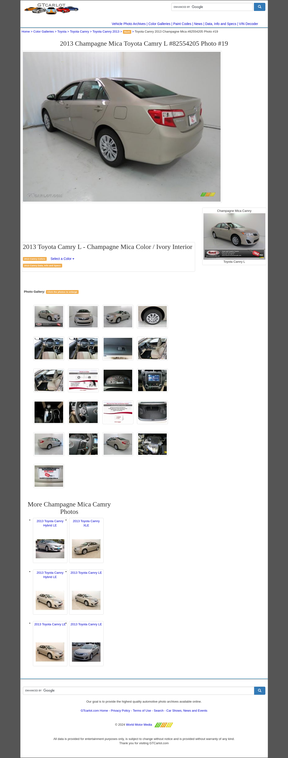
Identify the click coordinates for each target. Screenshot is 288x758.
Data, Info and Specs (220, 24)
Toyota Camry (79, 31)
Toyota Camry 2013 (105, 31)
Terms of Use (142, 710)
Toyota (61, 31)
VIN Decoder (248, 24)
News (198, 24)
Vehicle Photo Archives (129, 24)
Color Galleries (159, 24)
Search (159, 710)
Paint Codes (182, 24)
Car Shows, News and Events (186, 710)
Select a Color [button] (62, 259)
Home (26, 31)
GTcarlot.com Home (94, 710)
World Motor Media (139, 724)
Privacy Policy (120, 710)
